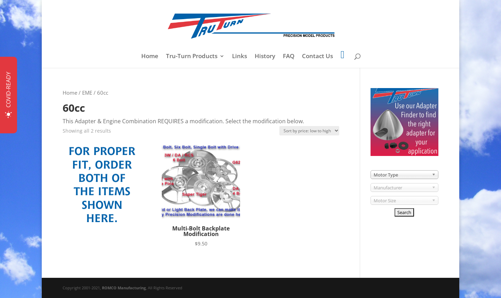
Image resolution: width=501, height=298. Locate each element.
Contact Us (317, 57)
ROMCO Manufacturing (124, 287)
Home (149, 57)
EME (87, 92)
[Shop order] (309, 130)
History (265, 57)
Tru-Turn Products (191, 57)
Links (239, 57)
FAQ (288, 57)
